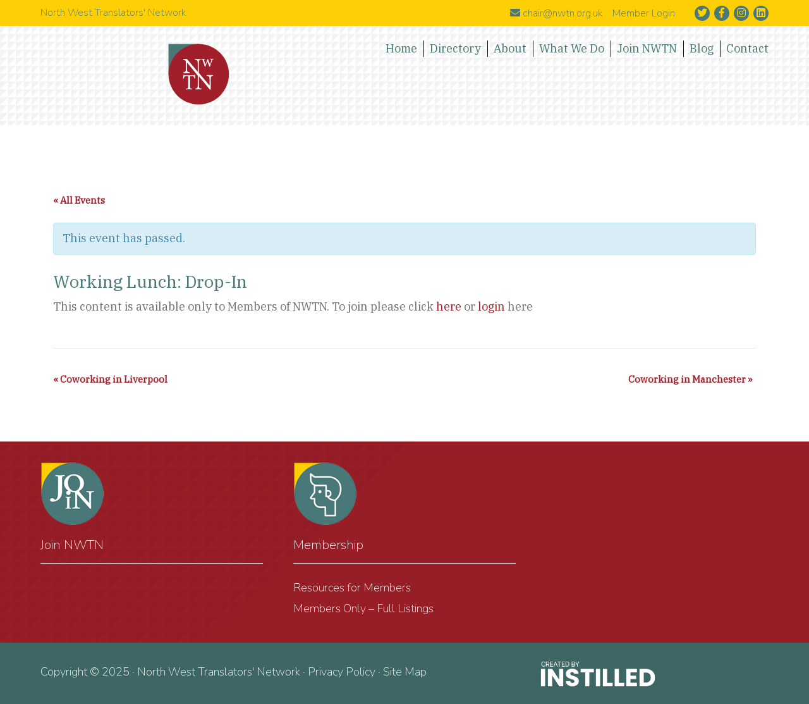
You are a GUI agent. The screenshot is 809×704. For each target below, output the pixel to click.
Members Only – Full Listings (363, 608)
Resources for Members (352, 587)
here (448, 306)
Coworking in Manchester (690, 379)
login (491, 306)
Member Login (643, 13)
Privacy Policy (341, 671)
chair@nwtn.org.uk (556, 13)
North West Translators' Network (199, 74)
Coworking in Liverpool (110, 379)
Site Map (405, 671)
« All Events (79, 200)
